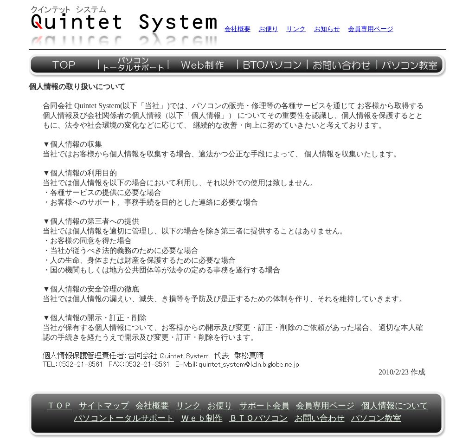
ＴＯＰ (59, 405)
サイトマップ (104, 405)
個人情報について (394, 405)
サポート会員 (264, 405)
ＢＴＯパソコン (258, 418)
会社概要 (237, 29)
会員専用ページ (370, 29)
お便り (268, 29)
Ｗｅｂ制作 (202, 418)
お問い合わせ (320, 418)
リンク (296, 29)
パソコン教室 (376, 418)
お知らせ (327, 29)
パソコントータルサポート (124, 418)
